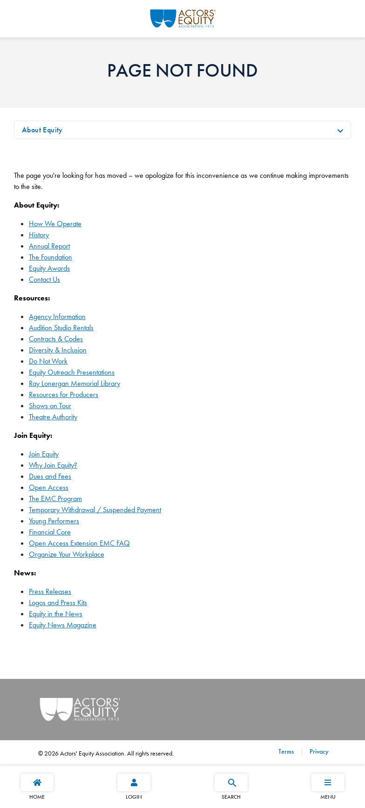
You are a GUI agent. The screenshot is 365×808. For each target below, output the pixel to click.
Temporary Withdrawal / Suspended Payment (95, 510)
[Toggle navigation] (340, 130)
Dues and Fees (50, 476)
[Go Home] (183, 17)
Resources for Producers (63, 394)
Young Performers (54, 521)
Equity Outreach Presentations (72, 372)
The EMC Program (55, 498)
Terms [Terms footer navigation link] (286, 751)
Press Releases (50, 591)
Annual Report (49, 246)
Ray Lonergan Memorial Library (74, 383)
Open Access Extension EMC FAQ (79, 543)
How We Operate (55, 223)
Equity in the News (55, 614)
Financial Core (50, 532)
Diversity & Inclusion (58, 350)
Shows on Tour (50, 406)
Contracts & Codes (56, 339)
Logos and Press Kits (58, 602)
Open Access (48, 487)
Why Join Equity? (53, 465)
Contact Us (44, 279)
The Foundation (50, 257)
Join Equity (44, 454)
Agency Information (57, 316)
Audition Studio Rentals (61, 327)
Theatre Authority (53, 417)
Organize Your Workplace (66, 554)
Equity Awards (49, 268)
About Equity (42, 130)
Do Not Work (48, 361)
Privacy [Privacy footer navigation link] (318, 751)
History (39, 235)
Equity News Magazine (62, 625)
